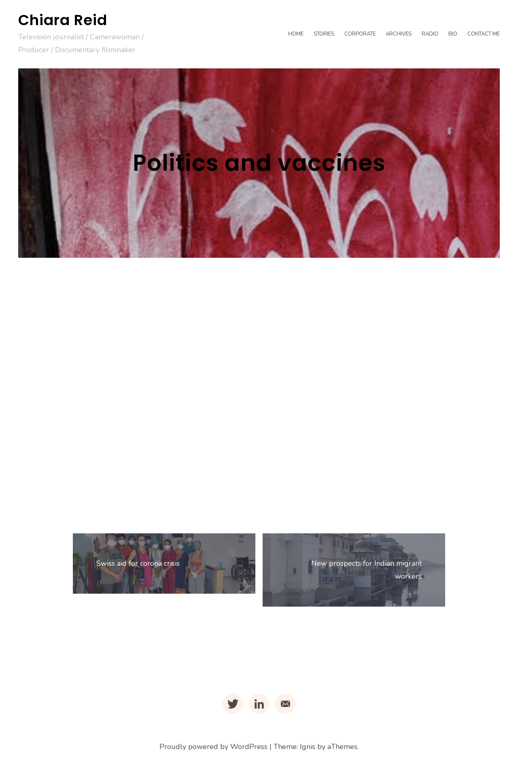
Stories (324, 34)
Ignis (307, 748)
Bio (452, 34)
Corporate (360, 34)
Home (296, 34)
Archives (399, 34)
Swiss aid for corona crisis (138, 564)
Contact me (483, 34)
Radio (430, 34)
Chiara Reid (62, 20)
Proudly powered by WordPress (213, 748)
